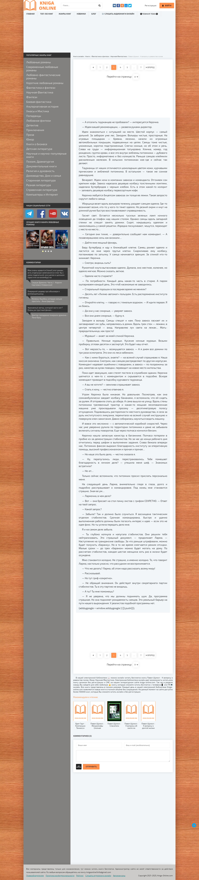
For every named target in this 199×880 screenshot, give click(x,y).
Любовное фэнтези (38, 120)
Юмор (30, 139)
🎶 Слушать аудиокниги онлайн (118, 14)
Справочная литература (41, 189)
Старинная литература (41, 180)
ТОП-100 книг (46, 14)
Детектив (32, 125)
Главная (30, 14)
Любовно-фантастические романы (43, 76)
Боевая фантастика (38, 101)
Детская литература (39, 148)
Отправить (91, 767)
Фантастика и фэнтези (40, 87)
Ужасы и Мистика (37, 111)
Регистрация (150, 5)
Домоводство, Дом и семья (43, 175)
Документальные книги (41, 166)
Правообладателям (35, 875)
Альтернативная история (42, 106)
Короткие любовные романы (44, 83)
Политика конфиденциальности (60, 875)
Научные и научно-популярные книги (46, 155)
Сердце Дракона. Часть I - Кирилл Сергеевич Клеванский (47, 283)
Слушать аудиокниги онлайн (98, 875)
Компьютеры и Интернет (42, 194)
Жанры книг (65, 14)
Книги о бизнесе (36, 144)
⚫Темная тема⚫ (149, 14)
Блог (93, 14)
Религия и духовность (40, 171)
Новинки (81, 14)
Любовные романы (38, 62)
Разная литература (38, 185)
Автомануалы (119, 875)
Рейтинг (80, 875)
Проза (30, 134)
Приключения (35, 130)
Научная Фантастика (39, 92)
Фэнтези (31, 97)
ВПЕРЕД (150, 67)
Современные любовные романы (42, 68)
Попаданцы (33, 115)
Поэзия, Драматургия (40, 161)
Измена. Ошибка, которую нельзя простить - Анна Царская (47, 300)
